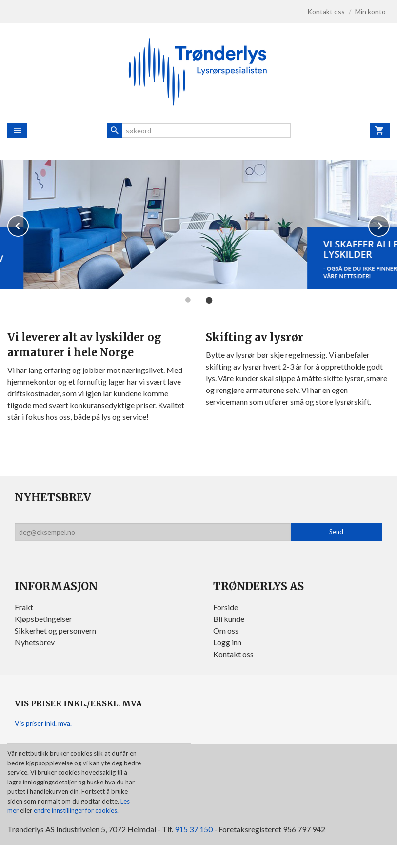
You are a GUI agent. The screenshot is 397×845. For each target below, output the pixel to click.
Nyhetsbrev (35, 642)
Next (389, 224)
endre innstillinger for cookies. (76, 810)
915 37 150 (194, 829)
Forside (225, 607)
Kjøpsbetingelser (43, 618)
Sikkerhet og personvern (55, 630)
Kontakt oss (233, 654)
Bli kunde (228, 618)
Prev (28, 224)
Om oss (225, 630)
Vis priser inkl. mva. (43, 723)
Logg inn (227, 642)
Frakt (24, 607)
